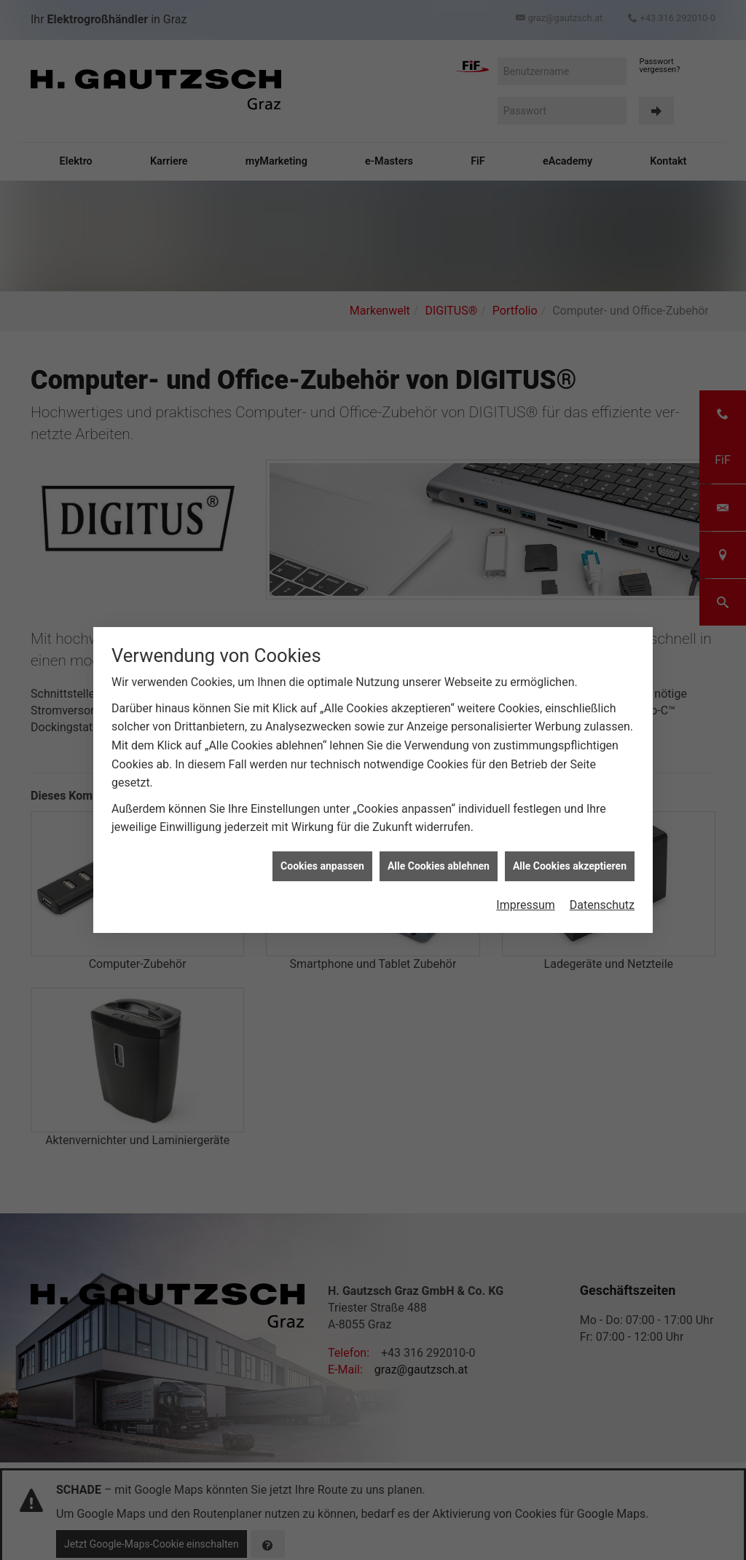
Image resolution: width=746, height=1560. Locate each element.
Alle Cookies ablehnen (439, 865)
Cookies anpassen (322, 865)
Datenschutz (602, 905)
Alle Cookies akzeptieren (570, 865)
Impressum (525, 905)
